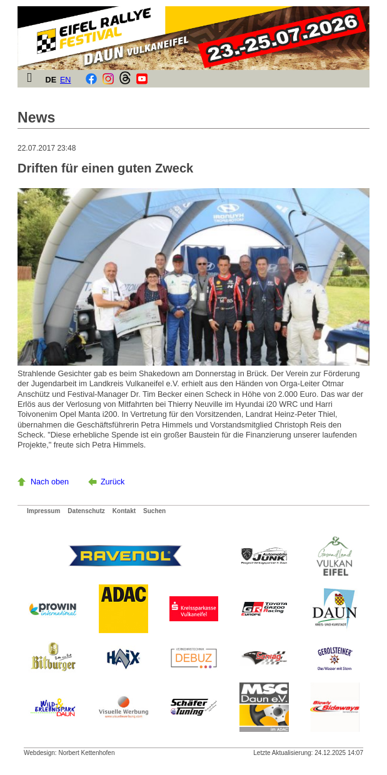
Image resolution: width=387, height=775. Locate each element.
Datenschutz (86, 511)
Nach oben (50, 482)
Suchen (154, 511)
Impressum (43, 511)
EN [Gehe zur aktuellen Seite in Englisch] (65, 80)
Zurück (113, 482)
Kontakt (124, 511)
